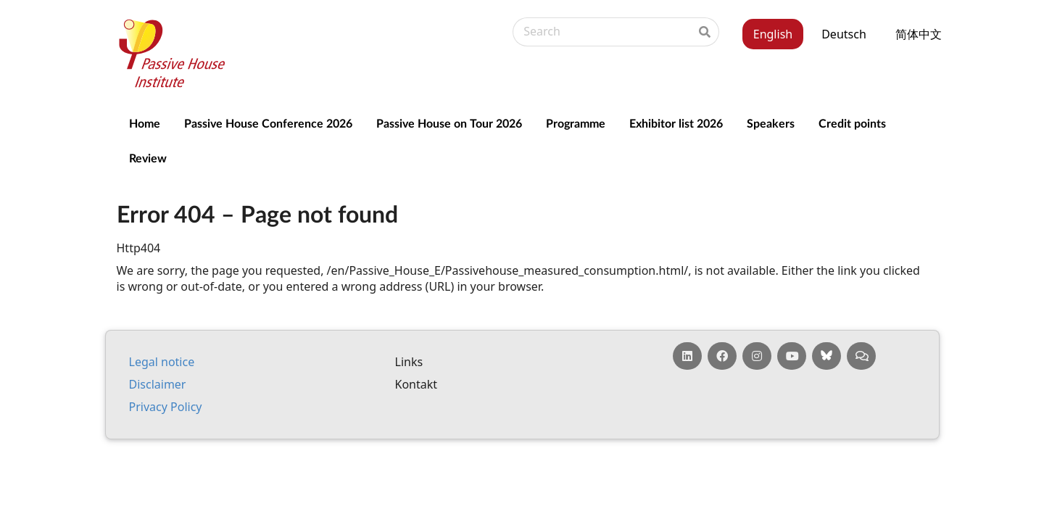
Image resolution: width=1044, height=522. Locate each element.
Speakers (771, 123)
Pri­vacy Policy (165, 407)
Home (144, 123)
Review (148, 158)
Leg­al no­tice (162, 362)
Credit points (852, 123)
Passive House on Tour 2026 (449, 123)
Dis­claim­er (157, 384)
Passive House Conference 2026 (268, 123)
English (772, 34)
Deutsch (843, 34)
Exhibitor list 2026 (676, 123)
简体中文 (918, 34)
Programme (575, 123)
